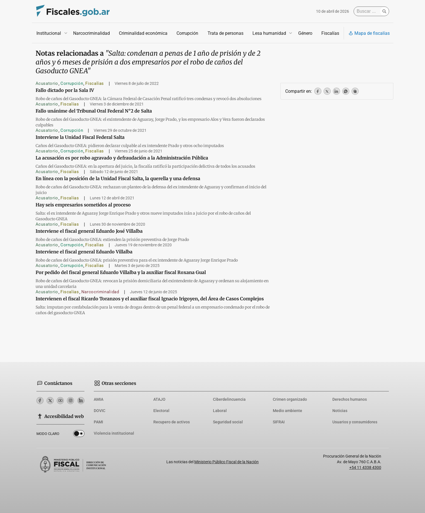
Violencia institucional (114, 433)
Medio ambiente (287, 410)
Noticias (339, 410)
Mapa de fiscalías (369, 33)
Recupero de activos (171, 422)
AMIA (98, 399)
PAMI (98, 422)
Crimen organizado (290, 399)
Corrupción (187, 33)
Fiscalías (330, 33)
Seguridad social (228, 422)
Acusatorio (47, 83)
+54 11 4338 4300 (365, 467)
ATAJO (159, 399)
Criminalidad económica (143, 33)
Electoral (161, 410)
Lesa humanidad (269, 33)
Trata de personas (225, 33)
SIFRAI (279, 422)
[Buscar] (368, 11)
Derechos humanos (349, 399)
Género (305, 33)
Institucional (48, 33)
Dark (78, 435)
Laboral (220, 410)
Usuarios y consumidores (354, 422)
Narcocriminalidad (91, 33)
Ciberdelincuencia (229, 399)
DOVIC (99, 410)
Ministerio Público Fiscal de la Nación (226, 462)
